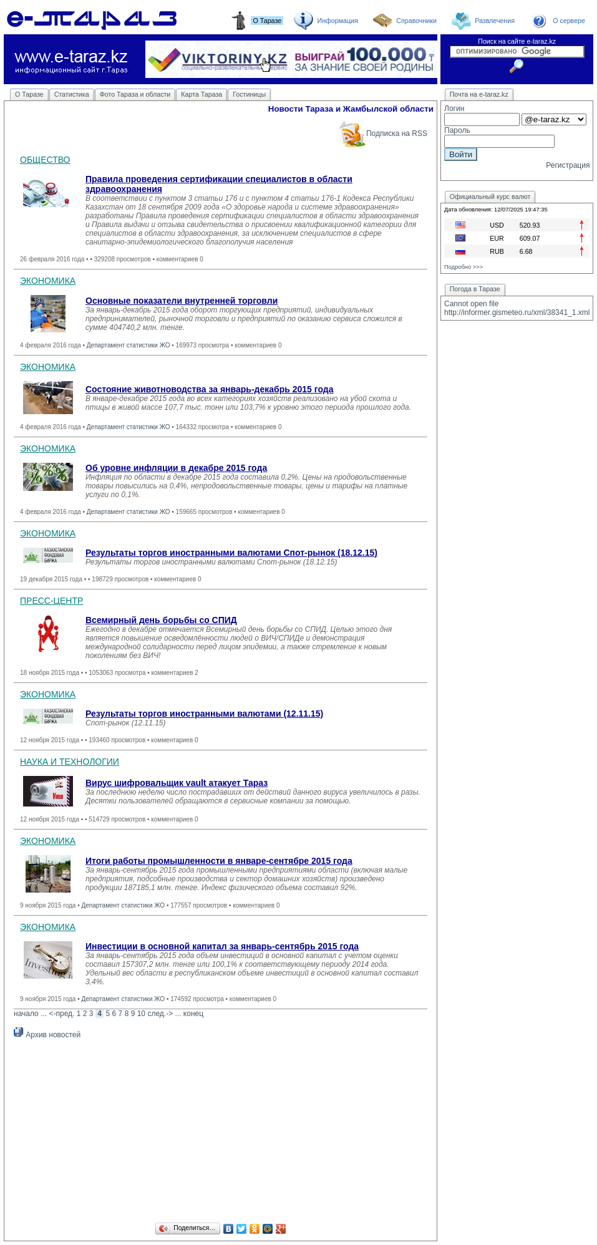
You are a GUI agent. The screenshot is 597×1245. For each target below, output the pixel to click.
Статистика (71, 94)
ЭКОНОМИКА (47, 281)
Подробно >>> (463, 267)
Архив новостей (47, 1034)
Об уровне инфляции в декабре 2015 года (176, 468)
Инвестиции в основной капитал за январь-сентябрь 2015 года (222, 946)
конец (193, 1013)
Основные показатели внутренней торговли (181, 301)
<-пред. (61, 1013)
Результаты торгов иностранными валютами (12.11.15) (204, 714)
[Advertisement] (220, 1132)
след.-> (160, 1013)
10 (141, 1013)
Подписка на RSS (382, 133)
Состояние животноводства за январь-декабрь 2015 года (209, 389)
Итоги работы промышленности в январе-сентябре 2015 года (218, 861)
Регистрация (568, 165)
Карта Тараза (201, 94)
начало (26, 1013)
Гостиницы (249, 94)
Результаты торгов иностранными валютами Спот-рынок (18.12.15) (231, 553)
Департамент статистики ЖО (128, 345)
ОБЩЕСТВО (45, 160)
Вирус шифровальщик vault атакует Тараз (176, 783)
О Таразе (29, 94)
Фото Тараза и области (135, 94)
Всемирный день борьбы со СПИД (161, 620)
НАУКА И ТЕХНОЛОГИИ (69, 762)
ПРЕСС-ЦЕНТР (51, 601)
